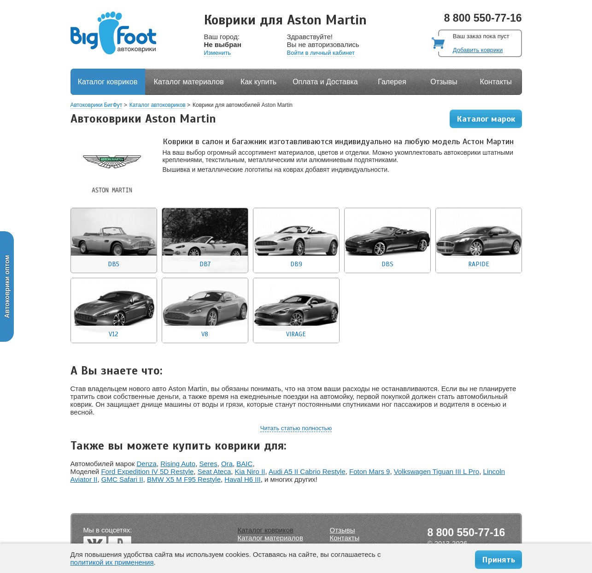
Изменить (217, 52)
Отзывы (443, 82)
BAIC (244, 464)
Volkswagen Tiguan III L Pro (436, 471)
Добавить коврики (478, 50)
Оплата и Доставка (325, 82)
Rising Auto (177, 464)
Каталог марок (486, 119)
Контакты (496, 82)
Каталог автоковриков (157, 105)
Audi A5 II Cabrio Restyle (307, 471)
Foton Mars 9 (369, 471)
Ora (227, 464)
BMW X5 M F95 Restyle (184, 479)
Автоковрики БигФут (96, 105)
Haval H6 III (242, 479)
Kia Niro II (250, 471)
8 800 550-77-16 (483, 18)
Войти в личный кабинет (321, 52)
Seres (208, 464)
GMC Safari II (122, 479)
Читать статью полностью (296, 428)
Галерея (392, 82)
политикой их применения (112, 562)
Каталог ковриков (108, 82)
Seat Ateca (214, 471)
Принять (498, 560)
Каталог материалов (189, 82)
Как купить (258, 82)
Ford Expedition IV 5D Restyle (147, 471)
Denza (147, 464)
